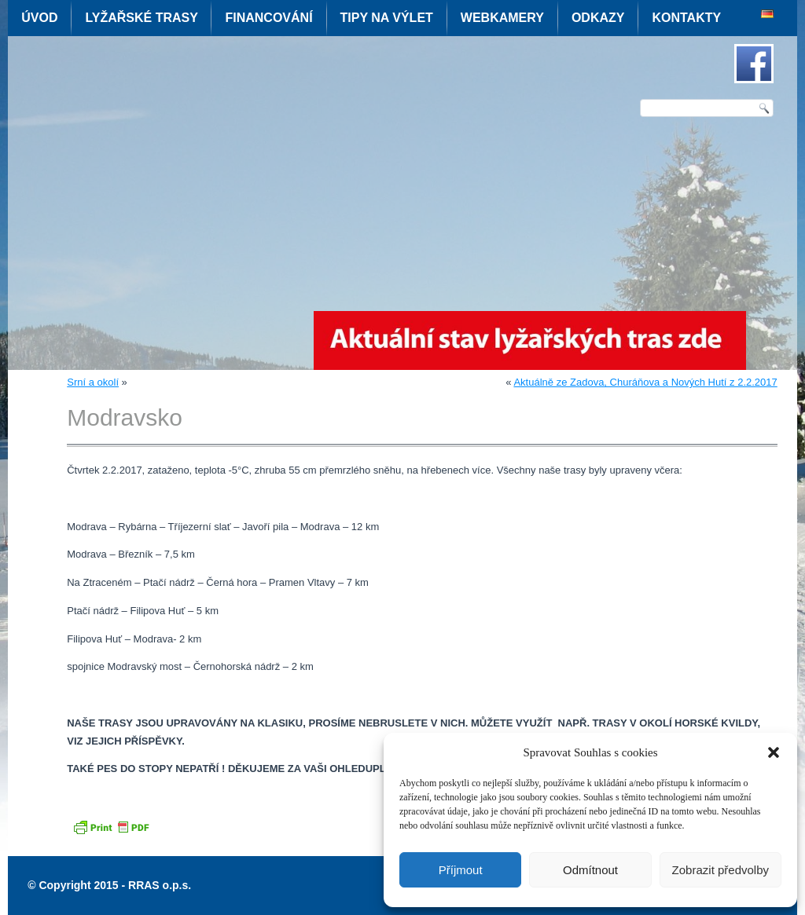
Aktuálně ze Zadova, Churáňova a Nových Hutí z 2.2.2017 (645, 382)
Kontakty (686, 17)
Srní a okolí (93, 382)
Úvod (39, 17)
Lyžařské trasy (141, 17)
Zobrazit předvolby (720, 870)
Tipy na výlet (386, 17)
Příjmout (461, 870)
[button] (773, 752)
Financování (268, 17)
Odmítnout (590, 870)
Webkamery (502, 17)
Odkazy (598, 17)
